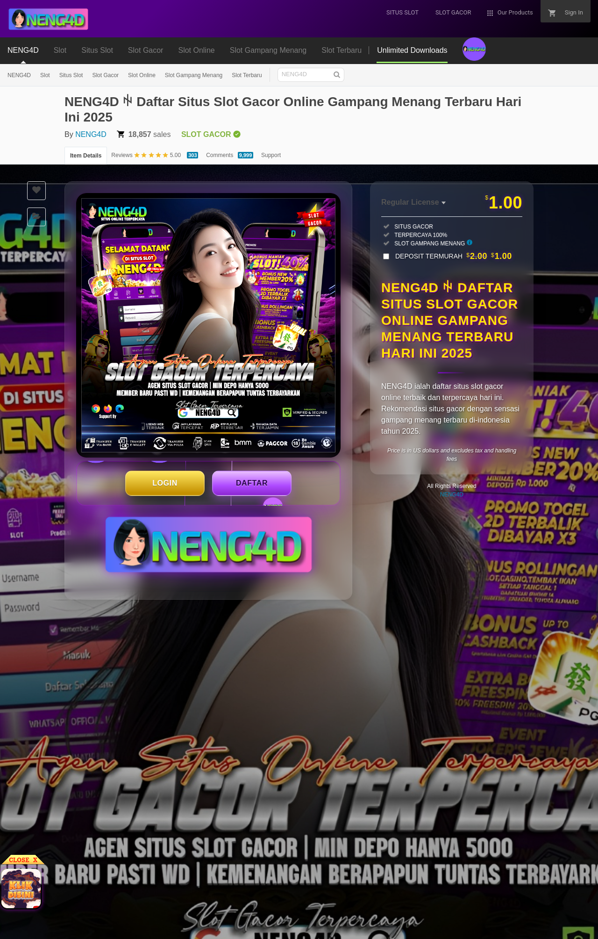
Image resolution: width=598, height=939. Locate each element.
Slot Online (142, 75)
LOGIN (165, 483)
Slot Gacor (105, 75)
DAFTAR (252, 483)
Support (271, 155)
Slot (45, 75)
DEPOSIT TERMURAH (453, 256)
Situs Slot (71, 75)
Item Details (85, 155)
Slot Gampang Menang (193, 75)
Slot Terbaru (247, 75)
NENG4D (19, 75)
